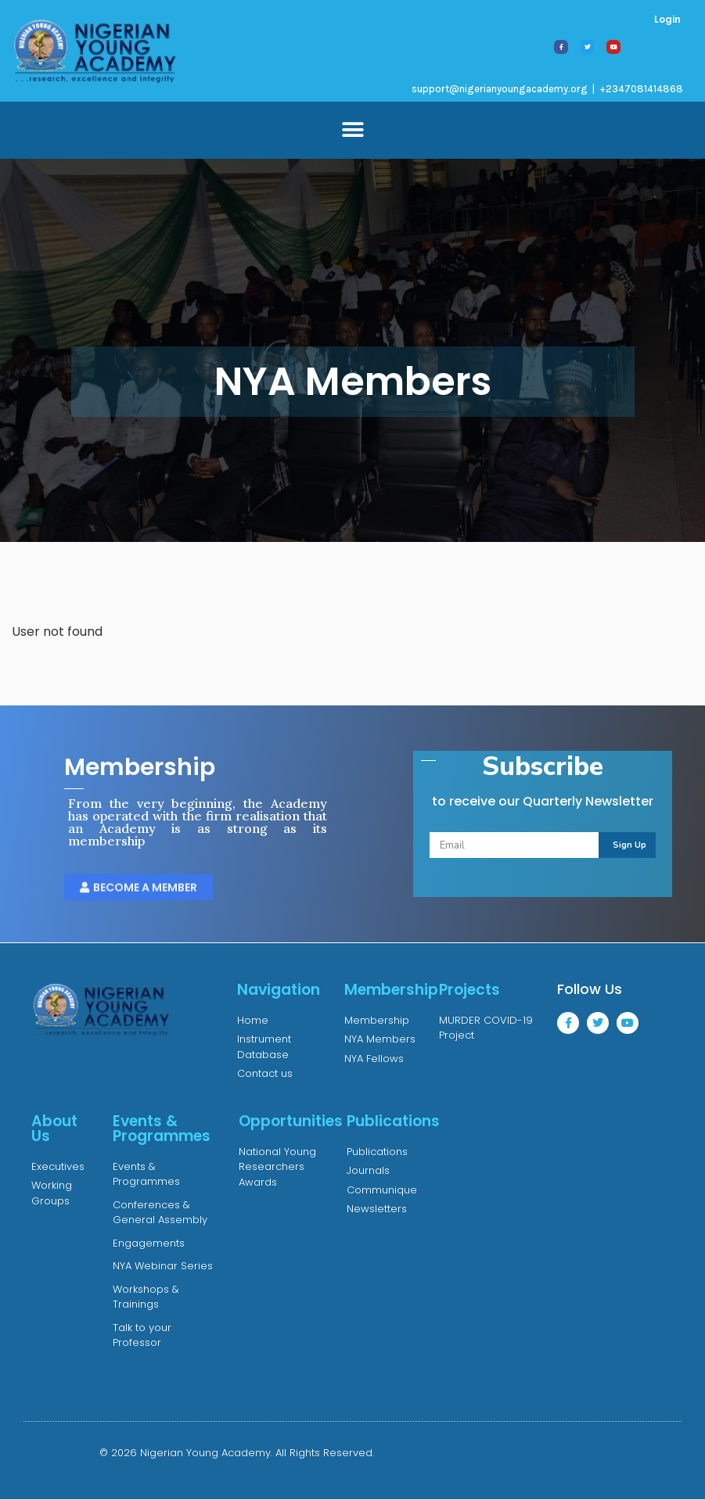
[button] (352, 130)
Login (667, 19)
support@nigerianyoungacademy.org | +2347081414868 (547, 89)
